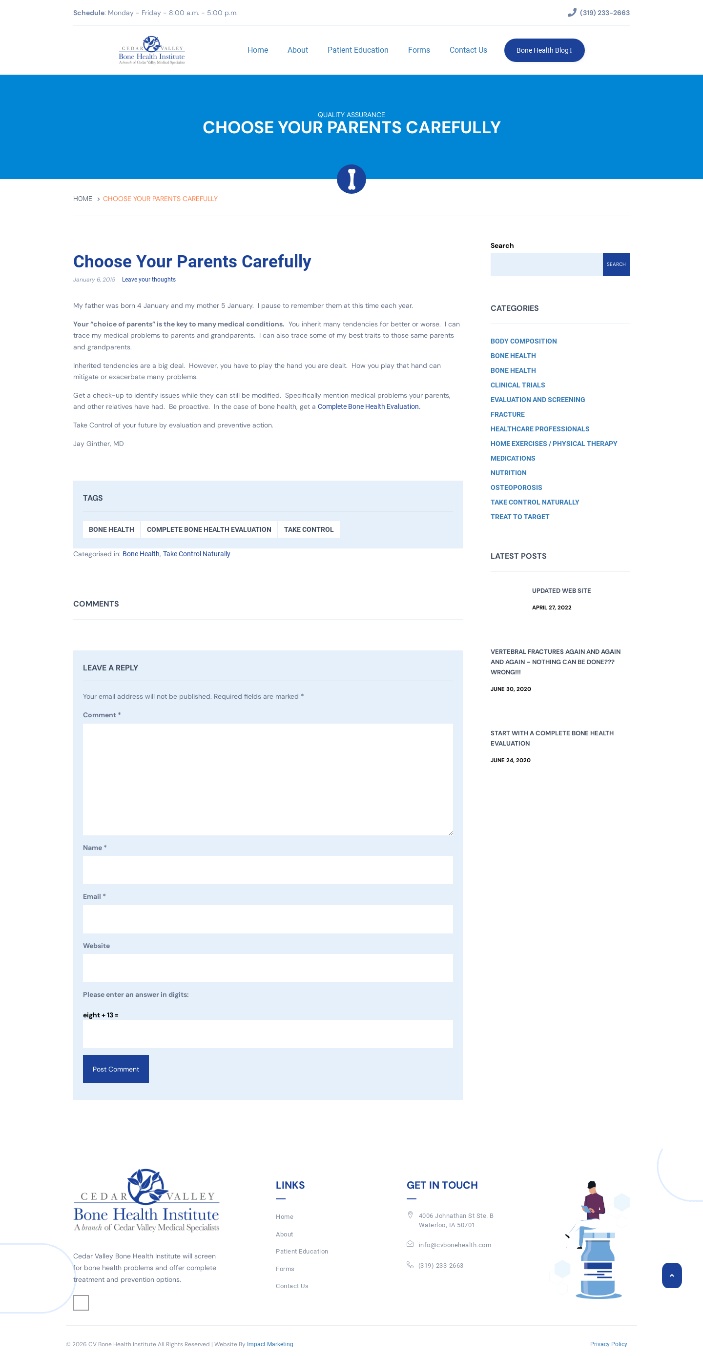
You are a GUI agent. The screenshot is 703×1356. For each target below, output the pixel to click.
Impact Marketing (270, 1344)
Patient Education (357, 50)
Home (257, 50)
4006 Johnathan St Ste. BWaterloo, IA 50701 (456, 1221)
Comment (102, 716)
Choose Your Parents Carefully (192, 262)
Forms (419, 50)
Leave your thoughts (149, 280)
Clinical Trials (518, 385)
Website (96, 945)
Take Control (309, 530)
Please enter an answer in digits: (136, 995)
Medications (513, 458)
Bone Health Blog (544, 50)
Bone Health (111, 530)
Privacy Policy (608, 1344)
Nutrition (509, 473)
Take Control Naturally (196, 554)
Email (94, 897)
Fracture (508, 414)
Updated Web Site (561, 591)
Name (95, 848)
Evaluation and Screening (538, 400)
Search (502, 245)
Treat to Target (520, 517)
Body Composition (524, 341)
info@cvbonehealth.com (455, 1245)
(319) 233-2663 (441, 1265)
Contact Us (468, 50)
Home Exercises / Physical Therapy (554, 443)
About (297, 50)
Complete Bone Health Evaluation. (369, 407)
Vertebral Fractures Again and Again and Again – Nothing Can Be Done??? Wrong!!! (555, 662)
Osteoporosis (516, 487)
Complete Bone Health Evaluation (209, 530)
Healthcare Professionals (540, 429)
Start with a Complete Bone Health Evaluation (552, 738)
